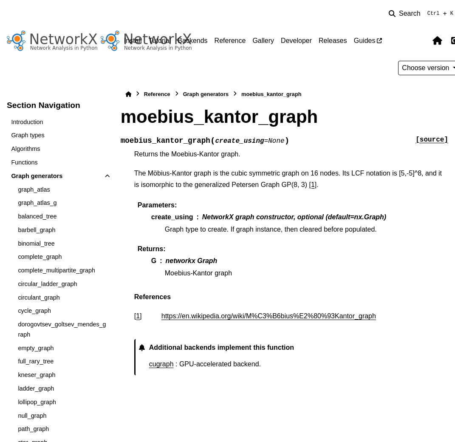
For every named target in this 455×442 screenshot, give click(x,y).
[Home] (128, 94)
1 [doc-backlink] (138, 316)
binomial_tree (36, 243)
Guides (365, 40)
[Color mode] (419, 41)
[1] (313, 184)
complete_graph (40, 256)
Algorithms (25, 148)
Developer (296, 40)
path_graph (33, 428)
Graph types (27, 135)
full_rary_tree (36, 361)
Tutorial (160, 40)
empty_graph (36, 348)
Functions (24, 162)
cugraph (161, 364)
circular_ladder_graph (47, 283)
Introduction (27, 122)
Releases (333, 40)
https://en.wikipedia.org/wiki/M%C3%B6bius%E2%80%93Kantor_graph (268, 316)
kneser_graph (36, 374)
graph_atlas (34, 189)
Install (133, 40)
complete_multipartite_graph (56, 270)
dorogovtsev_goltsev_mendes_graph (62, 329)
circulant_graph (38, 297)
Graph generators (36, 176)
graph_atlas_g (37, 202)
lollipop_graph (37, 402)
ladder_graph (36, 388)
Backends (192, 40)
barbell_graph (36, 230)
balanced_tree (37, 216)
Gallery (263, 40)
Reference (230, 40)
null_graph (32, 415)
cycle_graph (34, 310)
